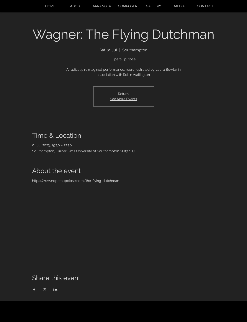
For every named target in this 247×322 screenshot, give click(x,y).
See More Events (123, 99)
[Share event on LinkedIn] (55, 289)
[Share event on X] (45, 289)
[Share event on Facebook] (34, 289)
